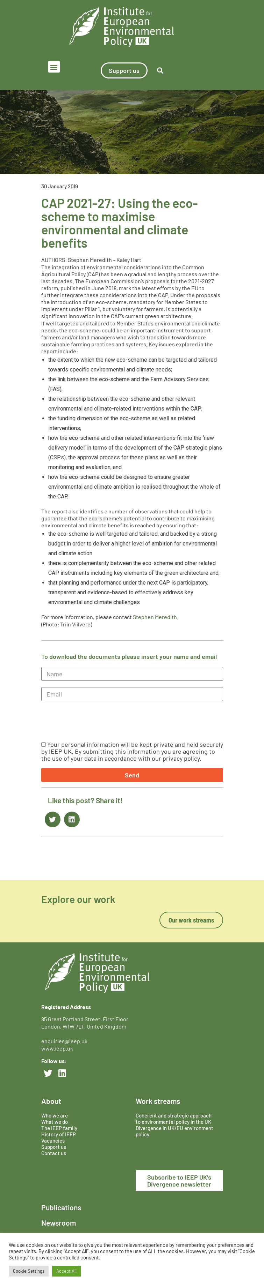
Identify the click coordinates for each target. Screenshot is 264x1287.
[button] (54, 67)
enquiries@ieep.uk (65, 1041)
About (51, 1101)
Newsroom (58, 1222)
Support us (53, 1147)
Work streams (158, 1101)
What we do (54, 1122)
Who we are (54, 1115)
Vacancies (53, 1140)
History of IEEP (58, 1134)
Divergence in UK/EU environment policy (174, 1131)
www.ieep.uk (57, 1048)
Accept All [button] (66, 1271)
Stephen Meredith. (155, 617)
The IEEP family (59, 1128)
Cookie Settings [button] (28, 1271)
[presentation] (94, 721)
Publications (61, 1207)
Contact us (53, 1153)
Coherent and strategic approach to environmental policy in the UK (174, 1118)
